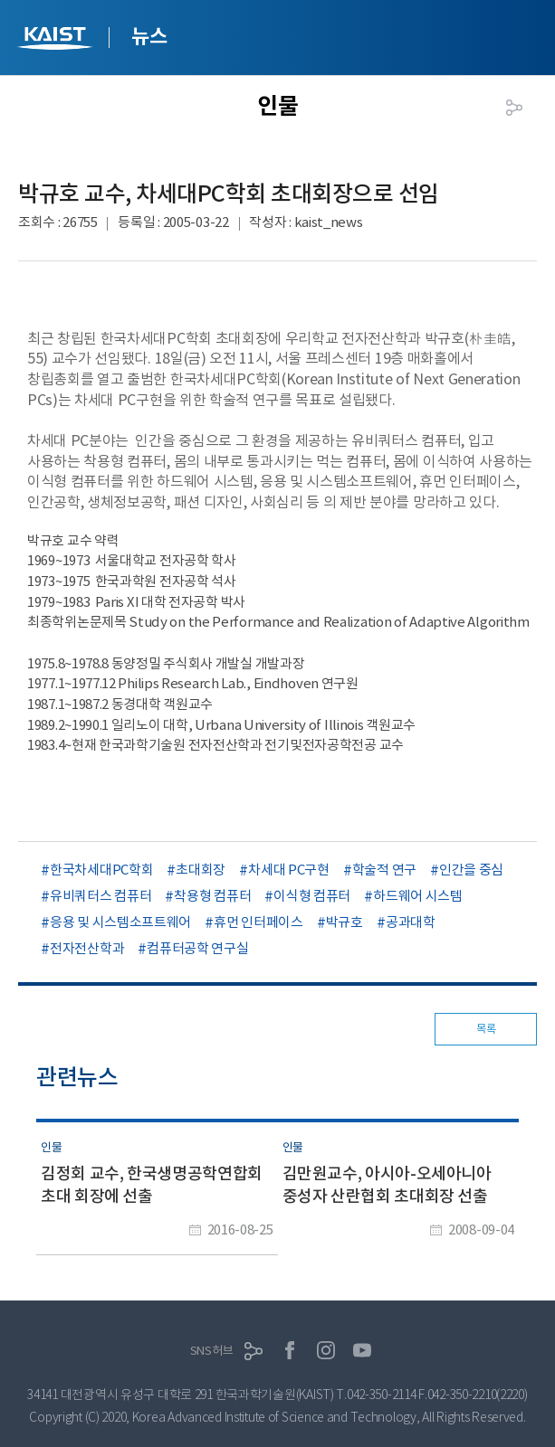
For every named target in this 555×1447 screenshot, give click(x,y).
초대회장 (200, 869)
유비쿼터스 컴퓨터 (100, 895)
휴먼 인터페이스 (258, 922)
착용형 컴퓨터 (212, 895)
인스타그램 (326, 1350)
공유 (514, 107)
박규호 (344, 922)
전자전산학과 (87, 948)
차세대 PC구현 (289, 869)
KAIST (57, 40)
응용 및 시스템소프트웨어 (120, 922)
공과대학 (410, 922)
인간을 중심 (471, 869)
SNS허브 (212, 1350)
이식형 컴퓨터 (311, 895)
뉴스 (149, 36)
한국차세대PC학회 (101, 869)
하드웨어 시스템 (418, 895)
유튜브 (362, 1350)
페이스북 (290, 1350)
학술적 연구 (384, 869)
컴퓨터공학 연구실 (197, 948)
